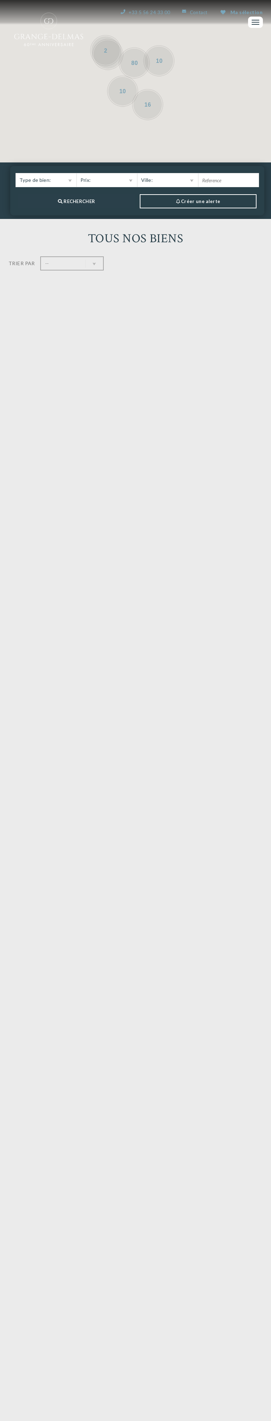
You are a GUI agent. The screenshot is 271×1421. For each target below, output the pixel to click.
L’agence (197, 1320)
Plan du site (250, 1415)
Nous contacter (47, 1262)
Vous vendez (203, 1338)
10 (162, 1226)
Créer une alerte (223, 1262)
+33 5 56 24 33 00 (149, 12)
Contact (198, 12)
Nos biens (198, 1329)
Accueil (196, 1311)
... (144, 1226)
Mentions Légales (213, 1415)
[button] (46, 180)
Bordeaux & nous (210, 1347)
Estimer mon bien (135, 1262)
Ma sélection (242, 12)
